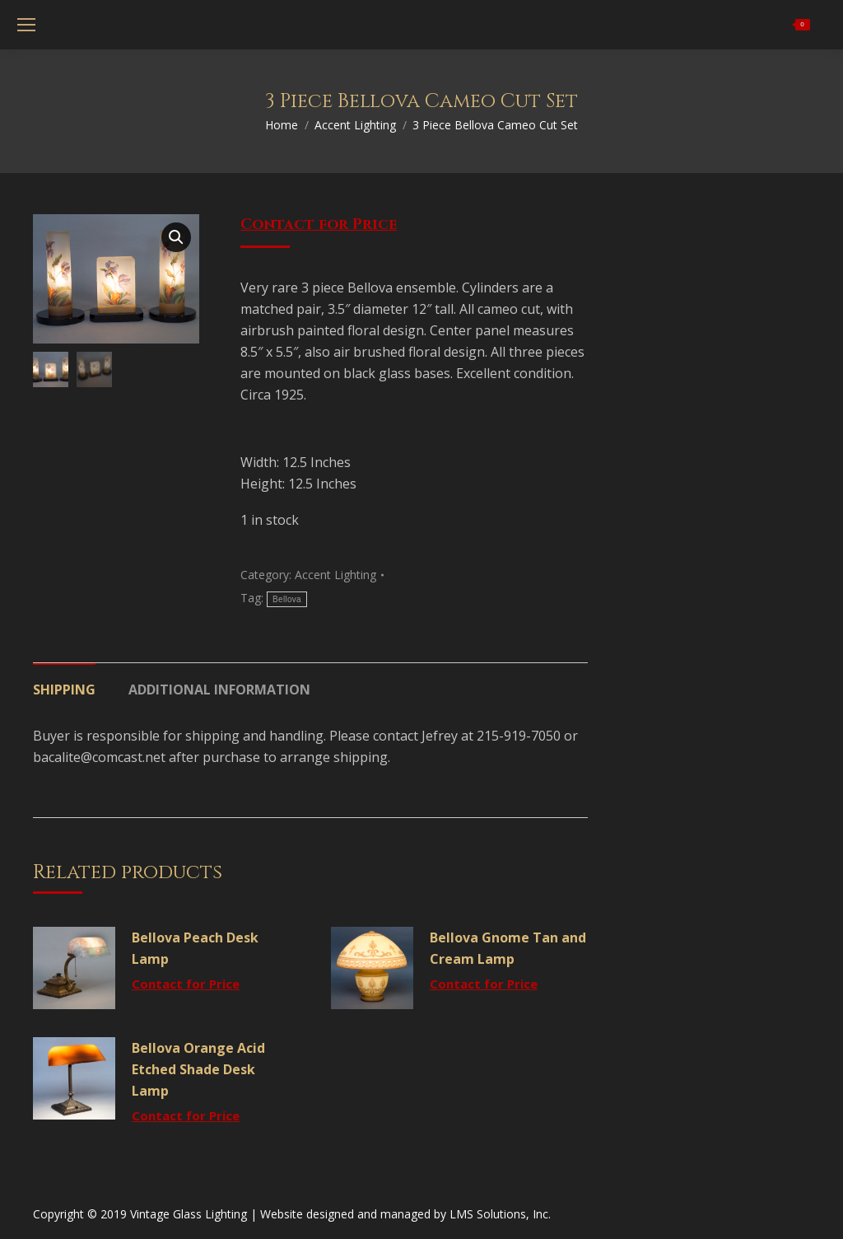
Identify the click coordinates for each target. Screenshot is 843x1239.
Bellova (286, 599)
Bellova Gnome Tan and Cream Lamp (508, 948)
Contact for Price (318, 224)
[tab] (64, 681)
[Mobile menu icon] (26, 25)
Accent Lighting (335, 574)
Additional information (219, 689)
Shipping (64, 689)
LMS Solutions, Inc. (500, 1214)
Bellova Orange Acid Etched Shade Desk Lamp (198, 1069)
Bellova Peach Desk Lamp (195, 948)
